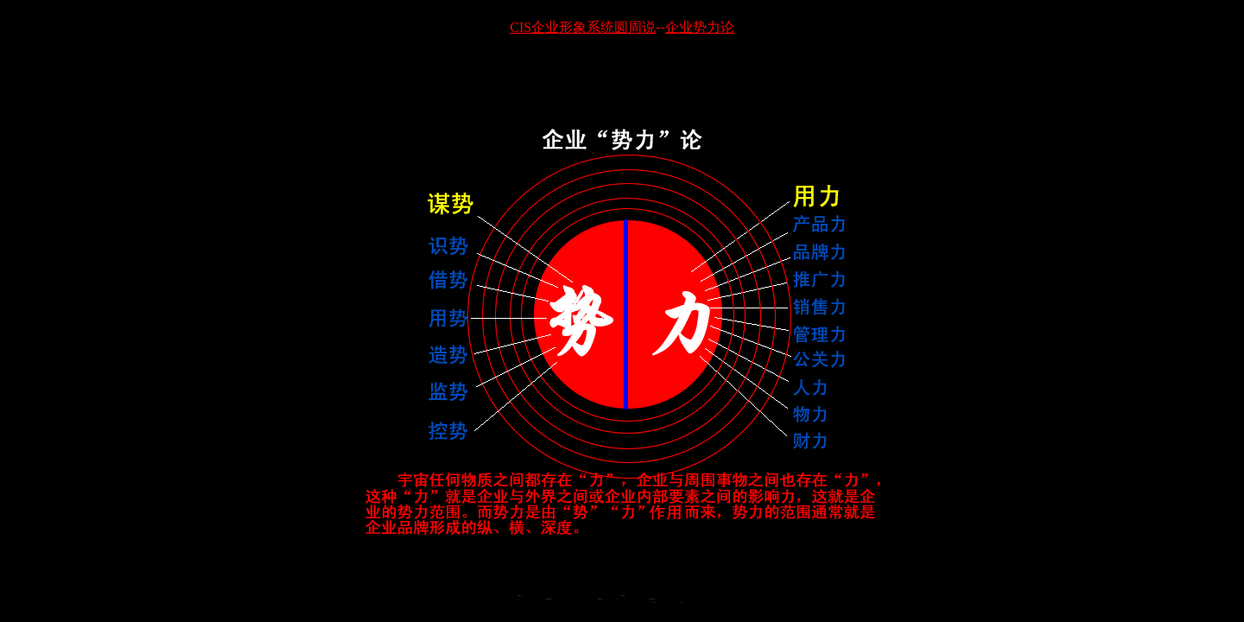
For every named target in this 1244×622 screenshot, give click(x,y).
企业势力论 (699, 27)
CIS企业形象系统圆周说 (583, 27)
